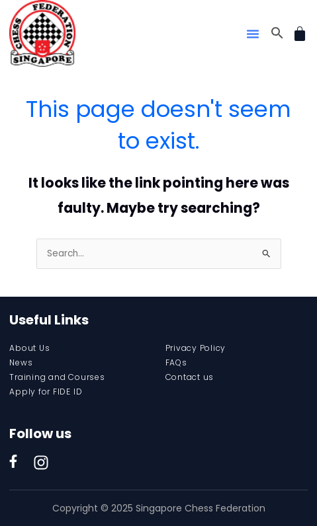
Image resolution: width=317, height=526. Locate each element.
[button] (253, 34)
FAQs (176, 362)
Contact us (189, 377)
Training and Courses (57, 377)
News (20, 362)
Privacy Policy (195, 348)
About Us (29, 348)
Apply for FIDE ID (45, 391)
